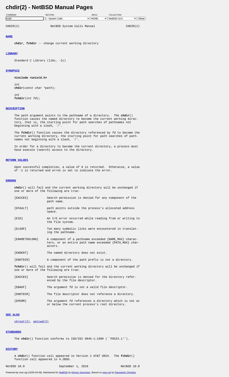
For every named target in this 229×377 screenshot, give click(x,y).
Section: (50, 15)
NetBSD (63, 372)
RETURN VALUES (17, 160)
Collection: (115, 15)
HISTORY (12, 349)
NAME (9, 37)
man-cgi (106, 372)
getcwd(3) (41, 322)
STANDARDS (13, 332)
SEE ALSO (13, 315)
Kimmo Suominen (80, 372)
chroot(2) (22, 322)
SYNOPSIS (13, 71)
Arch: (96, 15)
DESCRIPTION (15, 109)
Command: (12, 15)
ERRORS (11, 181)
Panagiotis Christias (125, 372)
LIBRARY (12, 54)
